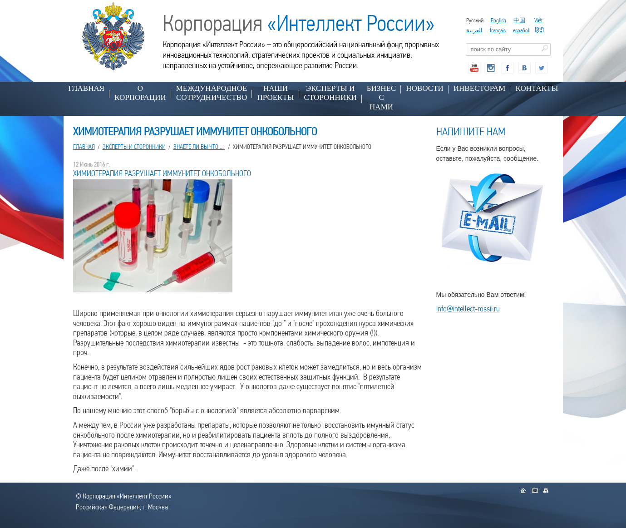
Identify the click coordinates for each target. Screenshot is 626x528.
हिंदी (539, 30)
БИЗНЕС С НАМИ (381, 97)
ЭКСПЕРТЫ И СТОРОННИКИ (330, 93)
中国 (519, 20)
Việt (538, 20)
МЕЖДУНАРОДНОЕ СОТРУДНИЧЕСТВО (211, 93)
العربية (474, 30)
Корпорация (299, 23)
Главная (87, 88)
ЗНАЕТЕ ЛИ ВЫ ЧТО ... (199, 146)
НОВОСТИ (424, 88)
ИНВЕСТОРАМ (479, 88)
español (521, 30)
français (498, 30)
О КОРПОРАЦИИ (140, 93)
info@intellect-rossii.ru (468, 308)
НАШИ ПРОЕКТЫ (275, 93)
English (498, 20)
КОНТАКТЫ (536, 88)
